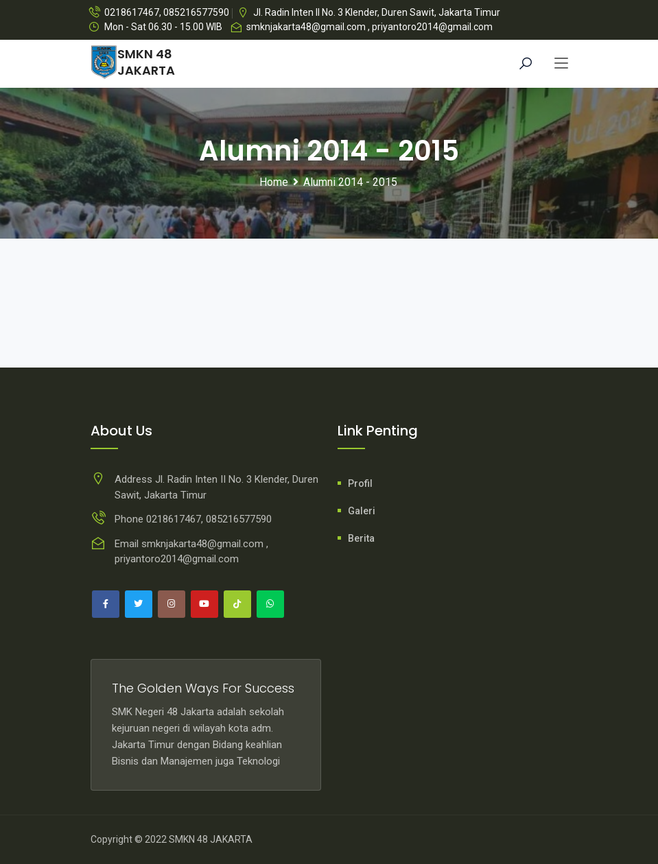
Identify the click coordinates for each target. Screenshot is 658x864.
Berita (361, 538)
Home (273, 182)
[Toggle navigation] (561, 64)
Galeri (361, 510)
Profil (360, 483)
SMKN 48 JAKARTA (210, 839)
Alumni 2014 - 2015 (350, 182)
